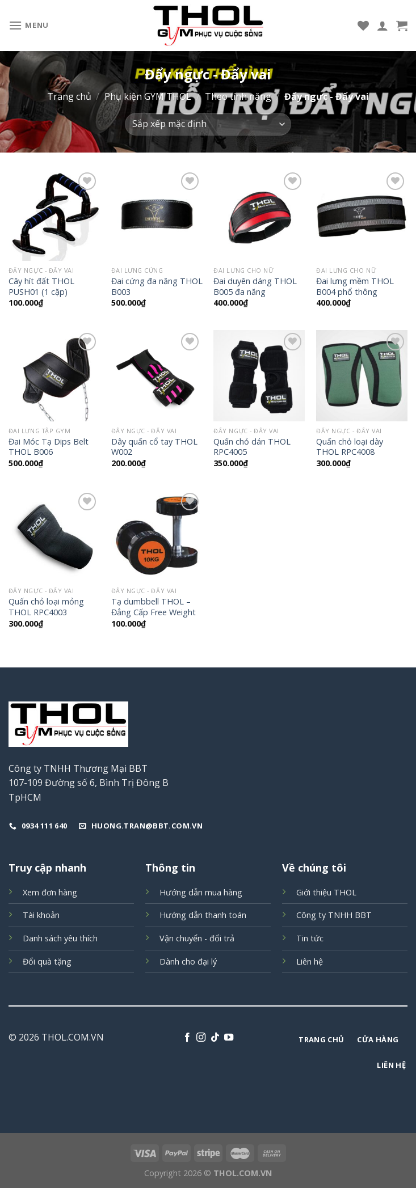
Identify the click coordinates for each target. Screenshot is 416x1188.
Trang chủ (69, 96)
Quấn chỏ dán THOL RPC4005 (252, 447)
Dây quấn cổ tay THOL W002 (154, 447)
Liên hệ (309, 961)
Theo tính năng (238, 96)
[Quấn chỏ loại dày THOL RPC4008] (361, 375)
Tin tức (309, 938)
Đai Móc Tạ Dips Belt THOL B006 (49, 447)
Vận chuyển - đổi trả (196, 938)
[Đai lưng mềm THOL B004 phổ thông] (361, 215)
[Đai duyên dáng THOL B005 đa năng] (259, 215)
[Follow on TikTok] (215, 1038)
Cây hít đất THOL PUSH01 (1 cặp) (41, 286)
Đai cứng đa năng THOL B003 (157, 286)
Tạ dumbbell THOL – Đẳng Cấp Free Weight (153, 607)
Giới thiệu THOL (326, 892)
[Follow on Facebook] (187, 1038)
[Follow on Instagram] (200, 1038)
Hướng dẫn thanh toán (202, 915)
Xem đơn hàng (50, 892)
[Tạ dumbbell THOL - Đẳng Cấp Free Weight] (157, 535)
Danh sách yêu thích (60, 938)
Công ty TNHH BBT (334, 915)
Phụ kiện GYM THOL (147, 96)
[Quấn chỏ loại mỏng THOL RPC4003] (54, 535)
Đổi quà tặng (47, 961)
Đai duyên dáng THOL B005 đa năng (255, 286)
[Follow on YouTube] (228, 1038)
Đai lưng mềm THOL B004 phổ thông (355, 286)
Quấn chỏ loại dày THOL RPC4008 (349, 447)
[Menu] (29, 25)
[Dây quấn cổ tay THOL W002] (157, 375)
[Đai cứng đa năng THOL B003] (157, 215)
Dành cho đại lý (188, 961)
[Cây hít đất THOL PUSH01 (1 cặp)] (54, 215)
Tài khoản (41, 915)
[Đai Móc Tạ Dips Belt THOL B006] (54, 375)
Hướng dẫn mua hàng (200, 892)
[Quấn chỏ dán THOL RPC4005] (259, 375)
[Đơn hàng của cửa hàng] (208, 124)
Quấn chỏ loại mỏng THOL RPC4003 (46, 607)
